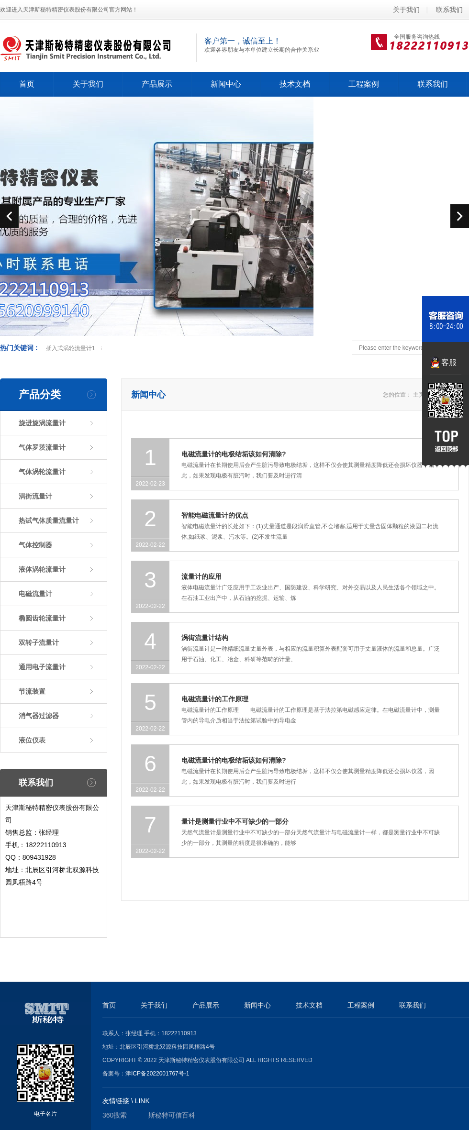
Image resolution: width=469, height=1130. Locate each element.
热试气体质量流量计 (49, 520)
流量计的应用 (201, 576)
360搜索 (114, 1115)
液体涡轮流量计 (42, 569)
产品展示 (205, 1005)
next (459, 216)
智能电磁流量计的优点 (214, 515)
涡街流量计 (35, 496)
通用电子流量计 (42, 667)
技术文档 (309, 1005)
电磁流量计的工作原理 (214, 699)
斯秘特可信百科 (171, 1115)
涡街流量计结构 (204, 638)
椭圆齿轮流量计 (42, 618)
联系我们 (449, 9)
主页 (418, 394)
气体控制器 (35, 545)
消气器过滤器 (39, 716)
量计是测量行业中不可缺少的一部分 (235, 821)
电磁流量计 (35, 594)
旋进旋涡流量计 (42, 423)
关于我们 (406, 9)
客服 (449, 362)
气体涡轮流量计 (42, 472)
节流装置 (32, 691)
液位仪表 (32, 740)
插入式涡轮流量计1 (70, 348)
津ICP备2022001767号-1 (157, 1073)
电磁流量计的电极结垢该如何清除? (233, 454)
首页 (26, 84)
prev (9, 216)
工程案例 (360, 1005)
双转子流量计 (39, 642)
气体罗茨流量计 (42, 447)
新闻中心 (257, 1005)
